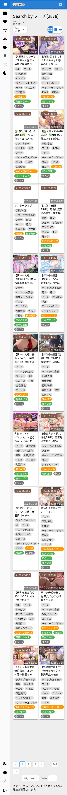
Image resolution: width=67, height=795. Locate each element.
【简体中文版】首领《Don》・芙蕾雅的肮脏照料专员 (24, 357)
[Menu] (5, 4)
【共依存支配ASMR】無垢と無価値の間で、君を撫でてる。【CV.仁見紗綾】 (51, 213)
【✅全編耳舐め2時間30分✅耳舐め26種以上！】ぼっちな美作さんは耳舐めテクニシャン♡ (52, 138)
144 (55, 764)
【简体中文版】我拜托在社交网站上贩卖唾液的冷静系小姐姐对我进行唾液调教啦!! (51, 361)
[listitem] (5, 13)
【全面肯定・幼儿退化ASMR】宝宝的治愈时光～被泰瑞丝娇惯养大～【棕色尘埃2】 (51, 441)
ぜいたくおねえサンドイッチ (51, 509)
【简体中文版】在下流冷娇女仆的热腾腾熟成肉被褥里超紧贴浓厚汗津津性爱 (51, 674)
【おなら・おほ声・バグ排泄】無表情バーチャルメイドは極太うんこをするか (24, 515)
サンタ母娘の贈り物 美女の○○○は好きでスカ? (51, 596)
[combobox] (41, 4)
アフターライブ (23, 205)
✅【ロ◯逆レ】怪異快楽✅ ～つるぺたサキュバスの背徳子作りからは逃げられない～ (25, 138)
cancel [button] (22, 4)
